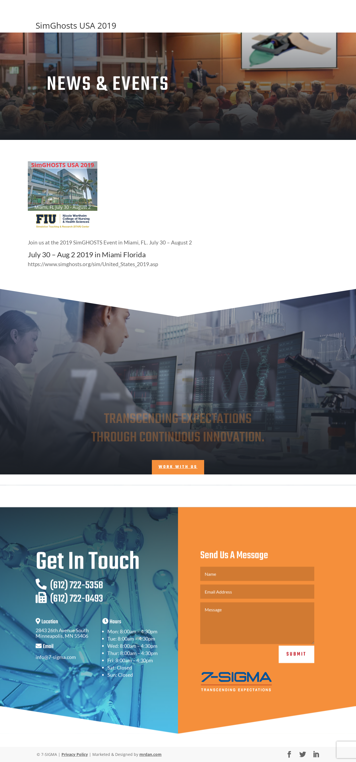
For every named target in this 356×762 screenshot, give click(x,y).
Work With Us (178, 467)
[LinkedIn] (316, 754)
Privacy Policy (74, 754)
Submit (296, 663)
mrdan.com (150, 754)
